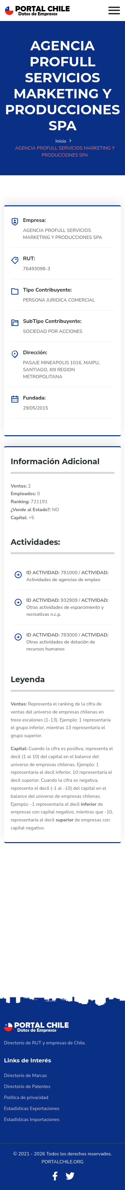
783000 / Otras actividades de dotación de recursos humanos (67, 642)
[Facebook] (55, 1176)
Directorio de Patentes (27, 1086)
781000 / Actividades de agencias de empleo (67, 576)
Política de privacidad (26, 1097)
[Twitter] (70, 1176)
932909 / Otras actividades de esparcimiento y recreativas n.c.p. (67, 607)
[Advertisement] (62, 928)
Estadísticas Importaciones (31, 1119)
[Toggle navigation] (114, 10)
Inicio (60, 141)
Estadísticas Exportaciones (31, 1108)
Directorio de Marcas (25, 1075)
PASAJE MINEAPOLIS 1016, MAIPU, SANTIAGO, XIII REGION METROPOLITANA (61, 370)
